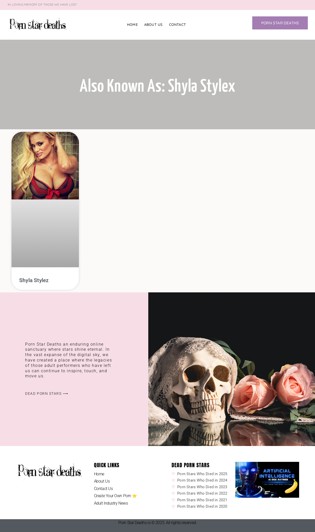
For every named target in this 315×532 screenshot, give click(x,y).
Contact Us (103, 488)
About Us (153, 24)
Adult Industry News (111, 503)
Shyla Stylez (34, 280)
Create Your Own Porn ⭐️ (115, 495)
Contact (177, 24)
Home (132, 24)
